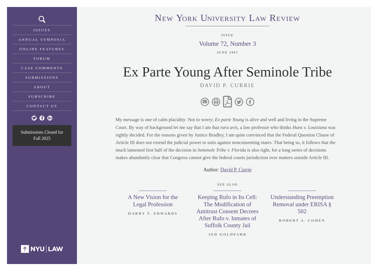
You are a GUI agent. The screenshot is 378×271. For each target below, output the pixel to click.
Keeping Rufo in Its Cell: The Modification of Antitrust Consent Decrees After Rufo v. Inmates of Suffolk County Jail (227, 211)
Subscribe (42, 96)
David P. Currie (236, 169)
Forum (41, 58)
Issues (41, 30)
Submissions (42, 77)
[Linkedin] (49, 118)
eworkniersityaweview (227, 18)
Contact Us (42, 106)
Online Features (42, 49)
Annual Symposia (41, 39)
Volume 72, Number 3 (227, 43)
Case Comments (42, 68)
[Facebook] (41, 118)
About (42, 87)
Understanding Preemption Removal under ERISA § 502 (302, 204)
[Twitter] (34, 118)
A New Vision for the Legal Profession (153, 200)
